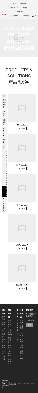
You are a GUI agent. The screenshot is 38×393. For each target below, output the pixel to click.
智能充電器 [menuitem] (4, 122)
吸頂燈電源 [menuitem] (6, 191)
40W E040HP (22, 125)
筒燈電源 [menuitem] (6, 163)
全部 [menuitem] (4, 96)
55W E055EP (21, 165)
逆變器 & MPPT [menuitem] (5, 113)
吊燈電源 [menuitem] (6, 172)
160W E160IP (22, 245)
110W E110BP (22, 285)
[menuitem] (14, 4)
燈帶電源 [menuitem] (6, 155)
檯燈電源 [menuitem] (6, 181)
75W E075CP (21, 205)
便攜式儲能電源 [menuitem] (4, 103)
